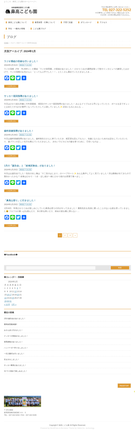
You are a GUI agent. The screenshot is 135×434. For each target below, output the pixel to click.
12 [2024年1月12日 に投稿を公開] (15, 291)
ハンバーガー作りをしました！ (16, 348)
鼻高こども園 (64, 425)
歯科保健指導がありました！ (19, 131)
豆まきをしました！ (11, 359)
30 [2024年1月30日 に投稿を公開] (8, 301)
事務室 (22, 65)
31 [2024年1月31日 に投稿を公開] (10, 301)
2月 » (14, 304)
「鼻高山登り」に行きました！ (20, 200)
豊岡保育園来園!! (10, 324)
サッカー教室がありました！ (15, 365)
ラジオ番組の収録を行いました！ (21, 61)
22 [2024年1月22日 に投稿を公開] (5, 298)
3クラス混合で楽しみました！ (15, 371)
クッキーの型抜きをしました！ (16, 336)
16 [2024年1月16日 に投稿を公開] (8, 295)
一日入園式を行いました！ (14, 354)
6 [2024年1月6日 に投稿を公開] (17, 288)
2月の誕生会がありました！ (15, 319)
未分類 (28, 65)
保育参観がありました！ (13, 342)
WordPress (54, 428)
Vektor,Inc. (81, 428)
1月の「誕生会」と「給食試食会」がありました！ (29, 165)
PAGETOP (124, 386)
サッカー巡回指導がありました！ (21, 96)
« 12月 (7, 304)
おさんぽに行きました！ (13, 330)
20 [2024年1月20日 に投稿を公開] (18, 295)
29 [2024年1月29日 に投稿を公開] (5, 301)
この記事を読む (11, 86)
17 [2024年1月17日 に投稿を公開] (10, 295)
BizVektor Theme (67, 428)
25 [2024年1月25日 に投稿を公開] (13, 298)
